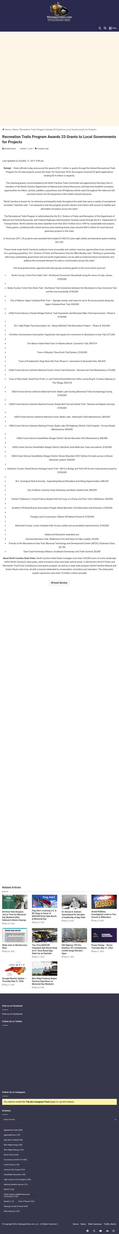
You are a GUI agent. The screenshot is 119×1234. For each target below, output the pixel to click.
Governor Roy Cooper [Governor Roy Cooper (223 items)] (14, 1170)
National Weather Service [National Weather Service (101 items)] (16, 1184)
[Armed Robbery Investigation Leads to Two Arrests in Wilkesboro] (104, 902)
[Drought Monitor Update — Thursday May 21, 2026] (15, 968)
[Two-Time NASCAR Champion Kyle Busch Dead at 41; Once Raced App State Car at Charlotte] (44, 935)
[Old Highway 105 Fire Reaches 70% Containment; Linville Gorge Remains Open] (74, 935)
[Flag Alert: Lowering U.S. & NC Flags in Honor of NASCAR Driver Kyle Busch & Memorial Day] (44, 901)
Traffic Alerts (110, 1224)
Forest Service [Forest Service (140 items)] (11, 1165)
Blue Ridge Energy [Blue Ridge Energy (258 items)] (13, 1145)
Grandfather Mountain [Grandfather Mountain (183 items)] (15, 1175)
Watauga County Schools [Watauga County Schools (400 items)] (16, 1206)
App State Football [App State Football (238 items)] (13, 1140)
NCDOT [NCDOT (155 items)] (9, 1189)
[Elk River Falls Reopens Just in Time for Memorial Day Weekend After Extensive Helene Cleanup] (15, 902)
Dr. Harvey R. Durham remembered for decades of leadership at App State (73, 914)
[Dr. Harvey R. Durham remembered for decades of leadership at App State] (74, 902)
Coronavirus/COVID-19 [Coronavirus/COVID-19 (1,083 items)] (15, 1160)
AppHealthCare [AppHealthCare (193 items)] (12, 1135)
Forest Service (59, 582)
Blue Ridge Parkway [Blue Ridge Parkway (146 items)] (14, 1150)
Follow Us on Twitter (12, 1021)
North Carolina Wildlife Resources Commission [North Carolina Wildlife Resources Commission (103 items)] (17, 1195)
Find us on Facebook (12, 1014)
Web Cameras (95, 1224)
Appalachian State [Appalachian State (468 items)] (13, 1130)
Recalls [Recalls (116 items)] (9, 1201)
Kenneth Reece (10, 149)
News (15, 129)
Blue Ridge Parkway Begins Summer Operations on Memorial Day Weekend (44, 981)
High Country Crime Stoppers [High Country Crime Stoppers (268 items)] (17, 1180)
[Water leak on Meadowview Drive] (15, 935)
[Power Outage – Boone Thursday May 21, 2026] (104, 935)
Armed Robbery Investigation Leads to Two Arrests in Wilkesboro (103, 914)
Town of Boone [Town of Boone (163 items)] (26, 1201)
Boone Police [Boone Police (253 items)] (11, 1155)
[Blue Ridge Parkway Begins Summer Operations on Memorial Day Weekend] (44, 968)
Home (6, 129)
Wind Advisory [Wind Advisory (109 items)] (12, 1211)
